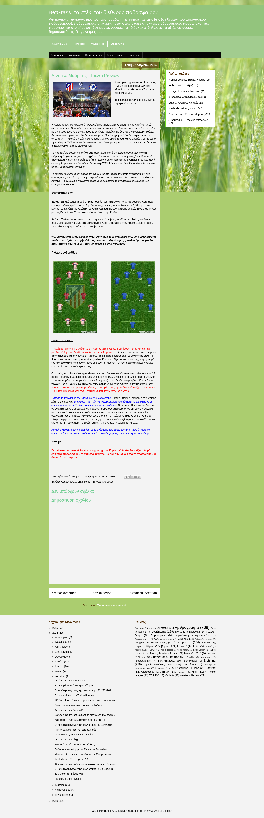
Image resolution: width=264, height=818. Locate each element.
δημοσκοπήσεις (203, 635)
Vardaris (169, 675)
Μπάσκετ (212, 653)
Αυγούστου (61, 656)
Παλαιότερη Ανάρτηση (142, 593)
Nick (194, 671)
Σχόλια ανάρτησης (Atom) (111, 605)
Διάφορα (183, 638)
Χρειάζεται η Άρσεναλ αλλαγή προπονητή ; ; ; (80, 719)
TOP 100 (154, 675)
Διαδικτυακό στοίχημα (164, 639)
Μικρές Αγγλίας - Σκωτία (164, 653)
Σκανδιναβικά (190, 661)
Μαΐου (59, 671)
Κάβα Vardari (199, 650)
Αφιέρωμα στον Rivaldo (68, 778)
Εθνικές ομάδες (159, 642)
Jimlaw (164, 671)
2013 (55, 800)
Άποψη (164, 627)
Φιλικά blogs (97, 44)
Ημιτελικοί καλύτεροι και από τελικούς (75, 729)
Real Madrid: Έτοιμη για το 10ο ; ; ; (74, 759)
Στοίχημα (210, 660)
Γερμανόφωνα (158, 635)
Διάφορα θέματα (115, 55)
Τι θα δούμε (189, 664)
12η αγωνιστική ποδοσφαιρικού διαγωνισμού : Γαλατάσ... (86, 764)
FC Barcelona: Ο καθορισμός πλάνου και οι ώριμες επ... (86, 700)
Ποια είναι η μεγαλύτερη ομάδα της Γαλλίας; (79, 705)
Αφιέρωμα (159, 631)
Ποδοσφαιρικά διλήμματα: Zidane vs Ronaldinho (81, 749)
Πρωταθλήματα (166, 660)
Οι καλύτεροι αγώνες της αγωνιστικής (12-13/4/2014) (84, 724)
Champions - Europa (89, 481)
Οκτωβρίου (61, 646)
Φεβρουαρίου (63, 789)
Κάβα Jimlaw (183, 650)
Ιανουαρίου (61, 794)
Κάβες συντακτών (93, 55)
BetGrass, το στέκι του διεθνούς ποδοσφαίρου (104, 12)
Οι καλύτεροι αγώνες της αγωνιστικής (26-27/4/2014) (84, 690)
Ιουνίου (59, 666)
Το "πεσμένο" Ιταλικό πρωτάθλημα (74, 685)
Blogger (167, 810)
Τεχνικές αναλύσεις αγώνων (159, 664)
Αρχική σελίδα (59, 44)
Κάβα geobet (167, 650)
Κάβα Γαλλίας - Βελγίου (146, 650)
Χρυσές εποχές (142, 668)
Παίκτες (174, 657)
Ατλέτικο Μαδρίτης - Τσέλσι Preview (74, 695)
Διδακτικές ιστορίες (203, 639)
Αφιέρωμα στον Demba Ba (70, 710)
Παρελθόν (190, 657)
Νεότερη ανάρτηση (63, 593)
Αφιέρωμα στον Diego (67, 739)
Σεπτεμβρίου (62, 651)
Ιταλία (196, 646)
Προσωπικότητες (143, 661)
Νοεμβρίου (61, 641)
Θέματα (150, 646)
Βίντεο (178, 631)
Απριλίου (60, 676)
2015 (55, 627)
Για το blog (79, 44)
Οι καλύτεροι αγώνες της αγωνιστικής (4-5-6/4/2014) (84, 768)
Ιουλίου (59, 661)
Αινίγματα (139, 628)
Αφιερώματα (57, 55)
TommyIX (147, 810)
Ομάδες (156, 657)
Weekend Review (189, 675)
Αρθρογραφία (68, 481)
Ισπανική (182, 646)
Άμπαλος (153, 628)
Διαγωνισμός (141, 639)
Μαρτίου (60, 784)
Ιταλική (208, 646)
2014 (55, 632)
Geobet (211, 668)
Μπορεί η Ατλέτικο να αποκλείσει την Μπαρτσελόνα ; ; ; (85, 754)
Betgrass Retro (162, 668)
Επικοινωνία (117, 44)
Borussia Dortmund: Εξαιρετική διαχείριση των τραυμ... (85, 715)
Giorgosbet (108, 481)
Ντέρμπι (142, 657)
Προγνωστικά (74, 55)
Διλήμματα (140, 642)
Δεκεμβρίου (62, 637)
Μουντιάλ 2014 (192, 653)
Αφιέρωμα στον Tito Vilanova (71, 680)
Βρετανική (194, 631)
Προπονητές (206, 657)
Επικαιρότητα (134, 55)
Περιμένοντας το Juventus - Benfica (74, 734)
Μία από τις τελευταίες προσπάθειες (75, 744)
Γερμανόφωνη (182, 635)
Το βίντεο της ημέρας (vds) (69, 773)
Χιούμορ (207, 664)
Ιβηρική (165, 646)
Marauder (183, 672)
